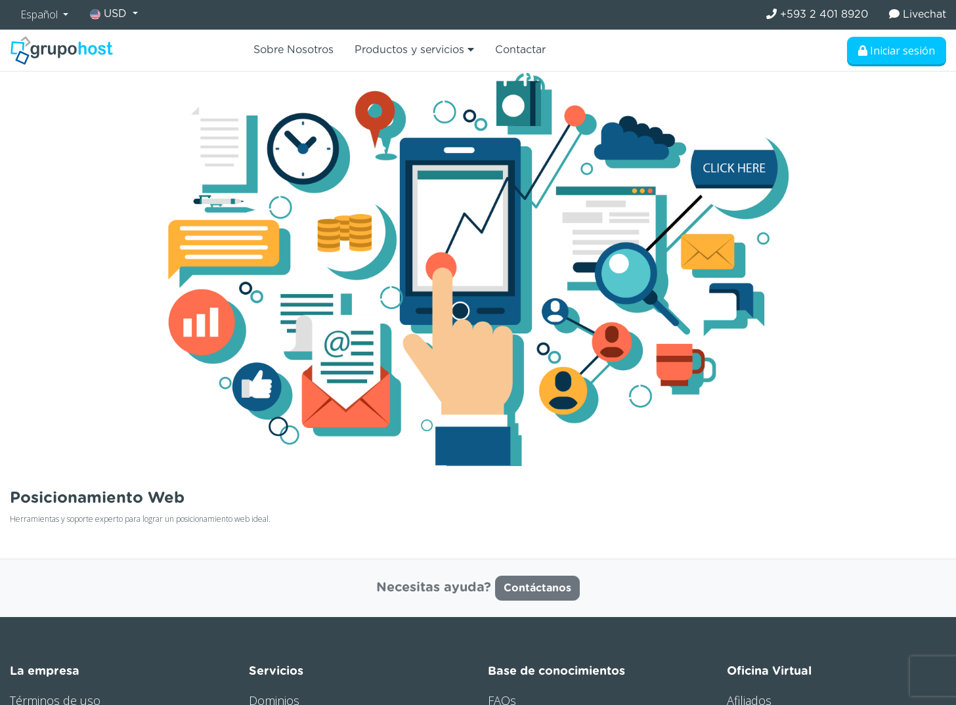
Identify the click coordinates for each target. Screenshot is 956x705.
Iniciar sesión (896, 50)
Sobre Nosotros (293, 50)
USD (110, 14)
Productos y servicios (414, 49)
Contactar (520, 50)
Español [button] (40, 14)
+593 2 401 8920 (817, 14)
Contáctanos (537, 588)
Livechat (917, 14)
